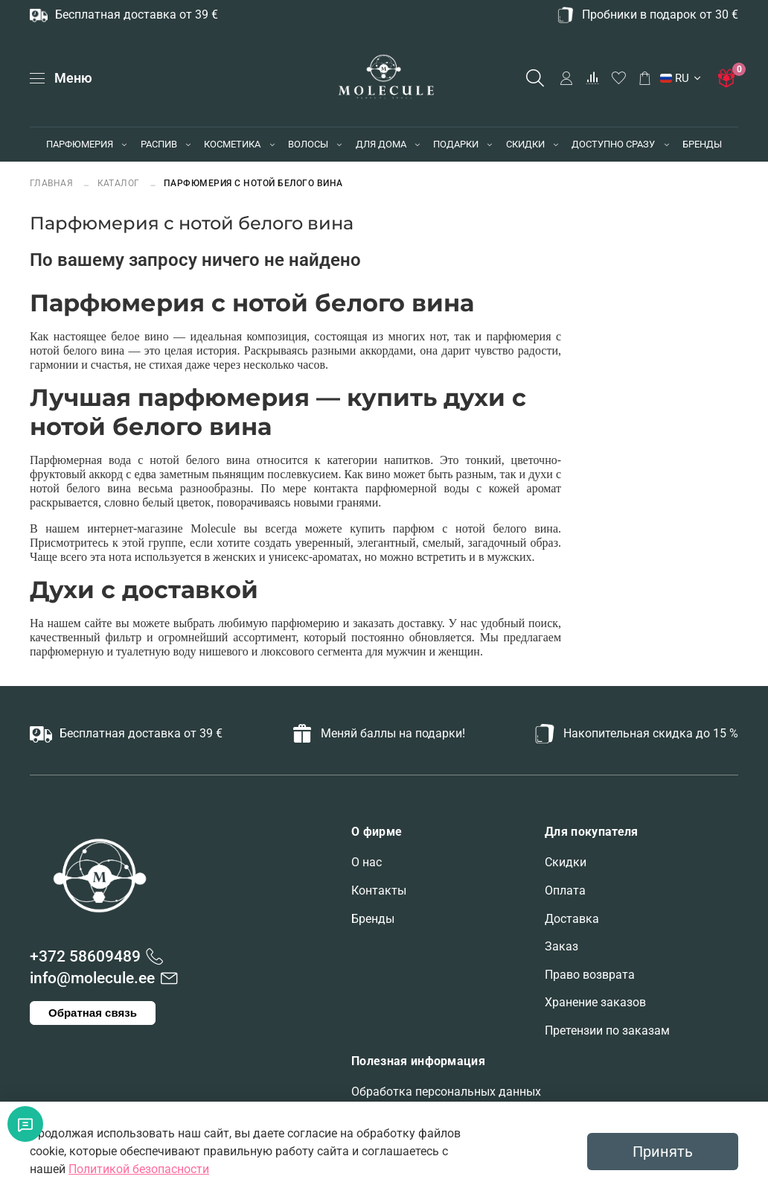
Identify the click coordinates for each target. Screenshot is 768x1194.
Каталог (119, 182)
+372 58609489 (85, 956)
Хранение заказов (595, 1002)
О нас (366, 862)
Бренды (372, 919)
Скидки (565, 862)
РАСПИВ (159, 144)
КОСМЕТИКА (232, 144)
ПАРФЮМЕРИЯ (79, 144)
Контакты (378, 890)
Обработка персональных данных (446, 1092)
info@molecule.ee (92, 978)
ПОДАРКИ (456, 144)
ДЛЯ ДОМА (381, 144)
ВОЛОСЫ (308, 144)
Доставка (572, 919)
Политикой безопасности (138, 1169)
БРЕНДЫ (702, 144)
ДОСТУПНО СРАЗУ (613, 144)
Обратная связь (92, 1012)
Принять (663, 1151)
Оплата (565, 890)
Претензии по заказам (607, 1030)
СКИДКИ (525, 144)
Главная (53, 182)
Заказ (561, 946)
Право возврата (590, 975)
